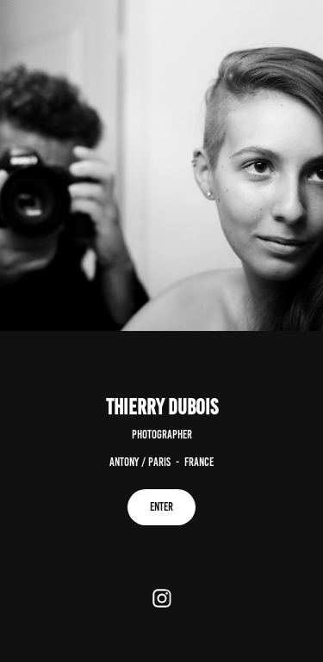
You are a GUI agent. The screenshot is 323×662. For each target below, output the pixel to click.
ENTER (161, 506)
